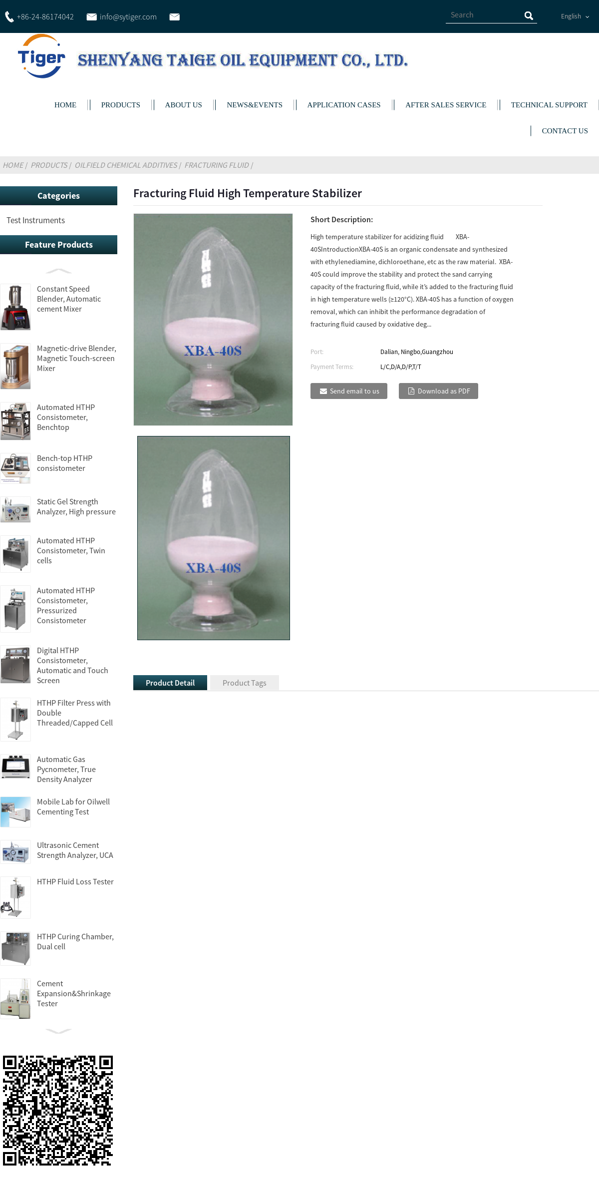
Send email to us (354, 391)
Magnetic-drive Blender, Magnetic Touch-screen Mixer (76, 358)
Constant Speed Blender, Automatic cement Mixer (69, 299)
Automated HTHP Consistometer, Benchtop (66, 417)
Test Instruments (35, 220)
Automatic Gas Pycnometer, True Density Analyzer (66, 769)
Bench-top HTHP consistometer (64, 463)
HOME (65, 105)
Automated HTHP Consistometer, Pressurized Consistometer (66, 605)
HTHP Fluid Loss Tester (75, 881)
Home (12, 165)
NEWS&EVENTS (255, 105)
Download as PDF (444, 391)
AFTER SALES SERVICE (445, 105)
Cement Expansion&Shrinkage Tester (74, 993)
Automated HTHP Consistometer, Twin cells (71, 550)
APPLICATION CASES (344, 105)
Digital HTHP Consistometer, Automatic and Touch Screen (72, 665)
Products (48, 165)
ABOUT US (183, 105)
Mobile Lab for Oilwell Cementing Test (73, 806)
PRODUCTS (120, 105)
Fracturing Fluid (216, 165)
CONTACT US (565, 131)
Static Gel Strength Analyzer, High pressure (76, 506)
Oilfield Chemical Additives (125, 165)
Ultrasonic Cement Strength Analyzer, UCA (75, 850)
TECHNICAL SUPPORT (549, 105)
